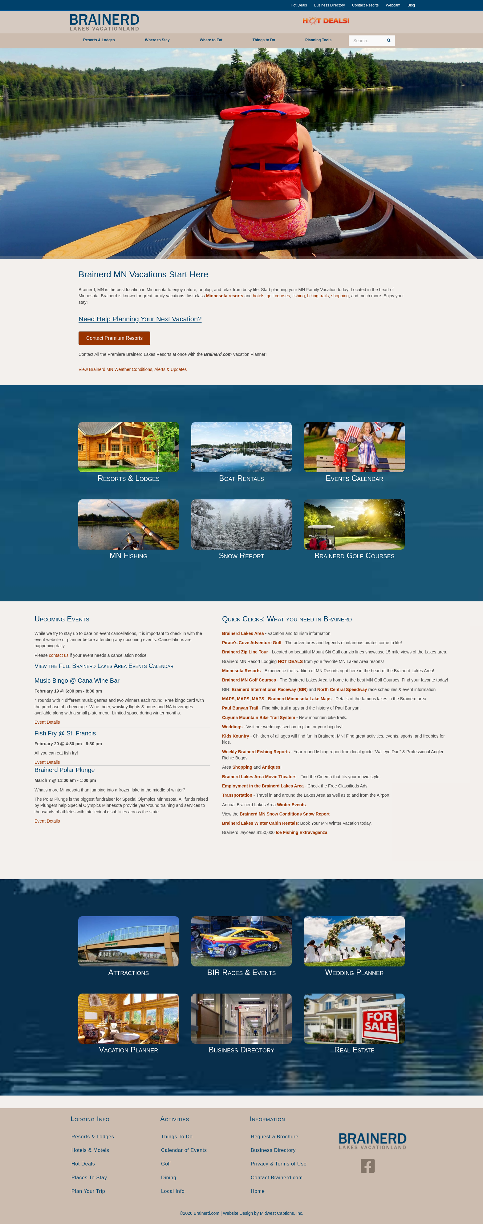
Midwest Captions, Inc (281, 1213)
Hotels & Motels (90, 1150)
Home (258, 1191)
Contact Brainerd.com (277, 1177)
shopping (340, 295)
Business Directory (329, 5)
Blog (411, 5)
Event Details (47, 722)
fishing (298, 295)
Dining (169, 1177)
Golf (166, 1163)
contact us (59, 655)
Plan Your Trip (88, 1191)
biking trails (318, 295)
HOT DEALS (290, 661)
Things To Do (177, 1136)
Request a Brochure (274, 1136)
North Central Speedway (342, 689)
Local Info (173, 1191)
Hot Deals (299, 5)
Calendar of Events (184, 1150)
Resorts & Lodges (92, 1136)
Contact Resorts (365, 5)
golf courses (278, 295)
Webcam (393, 5)
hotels (258, 295)
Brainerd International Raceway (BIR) (270, 689)
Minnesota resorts (224, 295)
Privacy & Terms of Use (278, 1163)
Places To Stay (89, 1177)
